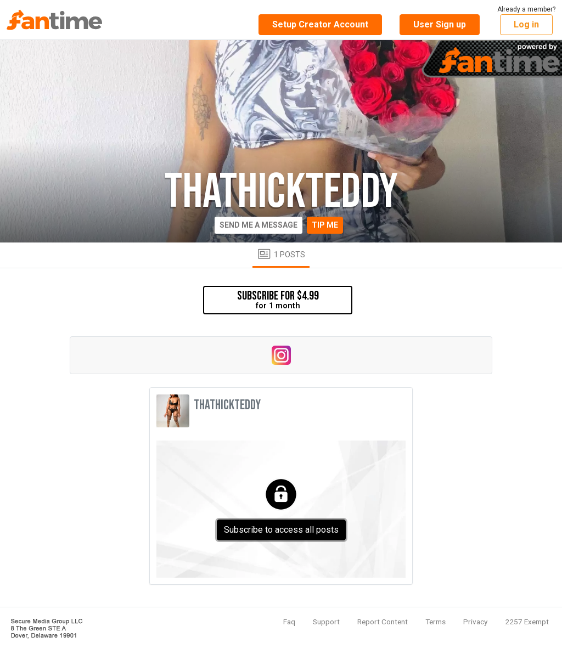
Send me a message (258, 225)
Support (326, 621)
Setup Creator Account (320, 24)
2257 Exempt (527, 621)
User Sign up (439, 24)
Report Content (382, 621)
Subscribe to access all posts (281, 529)
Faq (289, 621)
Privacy (475, 621)
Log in (526, 24)
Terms (435, 621)
